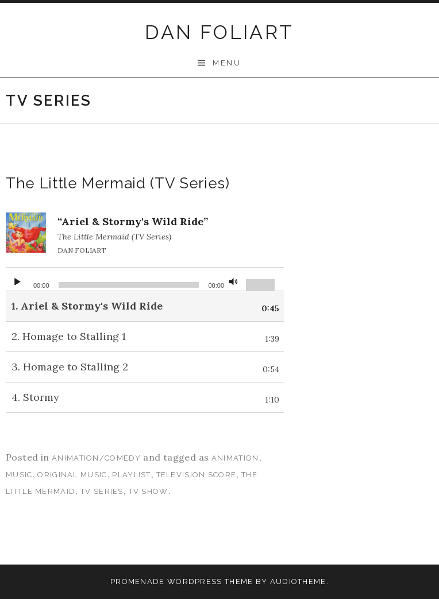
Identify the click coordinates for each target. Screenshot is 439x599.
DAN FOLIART (219, 32)
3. (69, 366)
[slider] (129, 285)
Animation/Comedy (96, 458)
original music (72, 474)
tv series (102, 491)
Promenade (137, 581)
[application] (145, 279)
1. (87, 305)
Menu (227, 63)
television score (196, 474)
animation (235, 458)
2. (68, 336)
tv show (148, 491)
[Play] (17, 279)
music (19, 474)
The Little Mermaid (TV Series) (118, 183)
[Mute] (233, 279)
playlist (131, 474)
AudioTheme (298, 581)
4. (35, 397)
